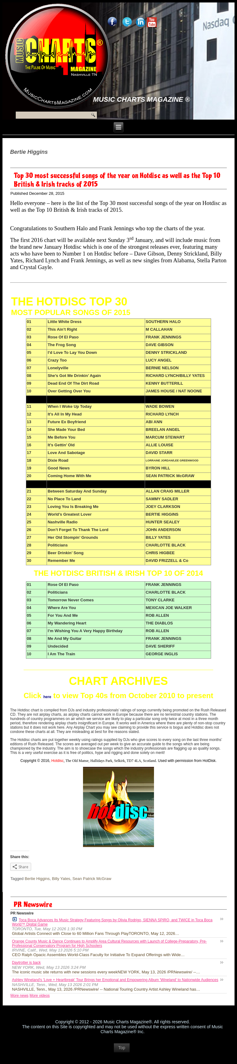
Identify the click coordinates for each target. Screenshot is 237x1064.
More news (19, 995)
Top (121, 1047)
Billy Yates (61, 878)
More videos (40, 995)
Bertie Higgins (37, 878)
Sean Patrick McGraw (92, 878)
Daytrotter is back (26, 962)
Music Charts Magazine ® (141, 99)
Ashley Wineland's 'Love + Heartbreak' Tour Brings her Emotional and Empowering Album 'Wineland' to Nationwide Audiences (115, 980)
